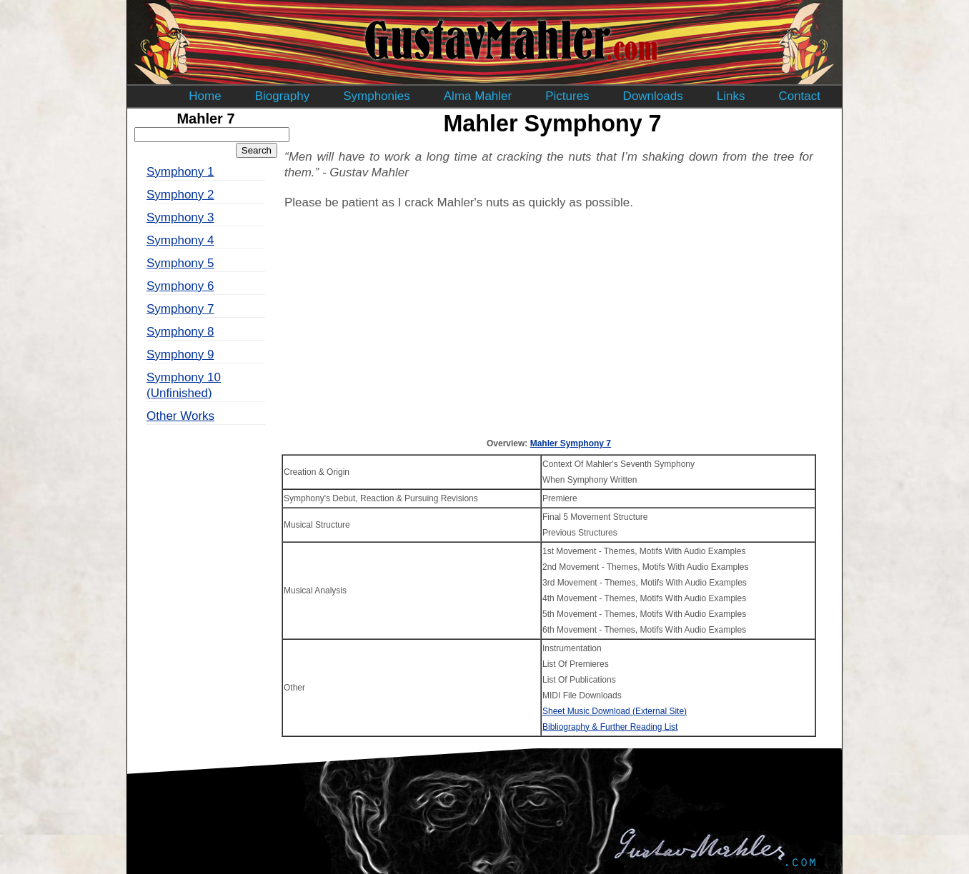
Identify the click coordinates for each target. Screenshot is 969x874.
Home (205, 96)
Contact (799, 96)
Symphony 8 (180, 331)
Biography (282, 96)
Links (731, 96)
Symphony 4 (180, 240)
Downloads (653, 96)
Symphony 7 (180, 309)
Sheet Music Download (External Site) (614, 711)
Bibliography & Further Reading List (609, 727)
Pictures (567, 96)
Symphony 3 (180, 217)
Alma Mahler (478, 96)
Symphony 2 (180, 194)
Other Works (180, 416)
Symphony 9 (180, 354)
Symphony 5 (180, 263)
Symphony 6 (180, 286)
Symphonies (376, 96)
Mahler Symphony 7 (570, 443)
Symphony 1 (180, 172)
